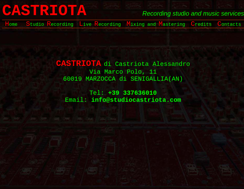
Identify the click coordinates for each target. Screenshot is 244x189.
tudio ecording (49, 24)
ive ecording (100, 24)
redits (201, 24)
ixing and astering (155, 24)
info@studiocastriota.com (136, 100)
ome (11, 24)
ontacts (229, 24)
